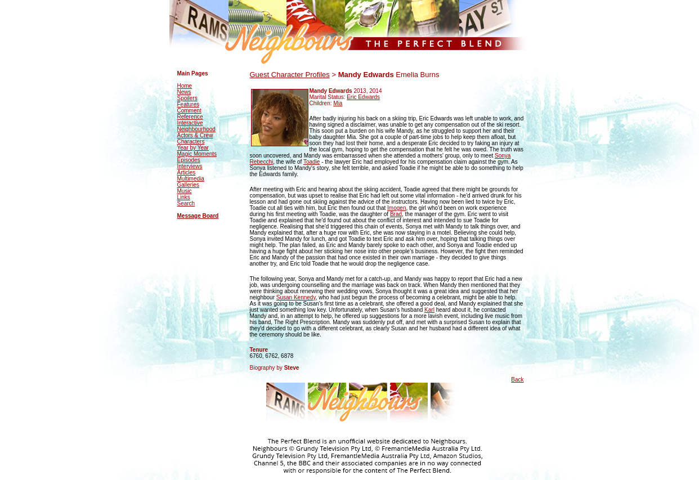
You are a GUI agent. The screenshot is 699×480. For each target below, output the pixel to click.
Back (517, 379)
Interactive (190, 123)
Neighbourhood (196, 129)
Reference (190, 117)
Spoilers (187, 98)
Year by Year (193, 148)
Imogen (396, 208)
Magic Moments (197, 154)
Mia (337, 103)
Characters (191, 141)
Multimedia (190, 179)
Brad (396, 214)
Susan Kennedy (296, 297)
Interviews (190, 166)
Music (184, 191)
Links (183, 197)
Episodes (188, 160)
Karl (429, 310)
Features (188, 104)
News (184, 92)
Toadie (311, 162)
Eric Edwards (363, 97)
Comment (189, 110)
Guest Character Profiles (290, 74)
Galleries (188, 185)
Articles (186, 172)
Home (184, 86)
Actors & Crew (195, 135)
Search (186, 203)
